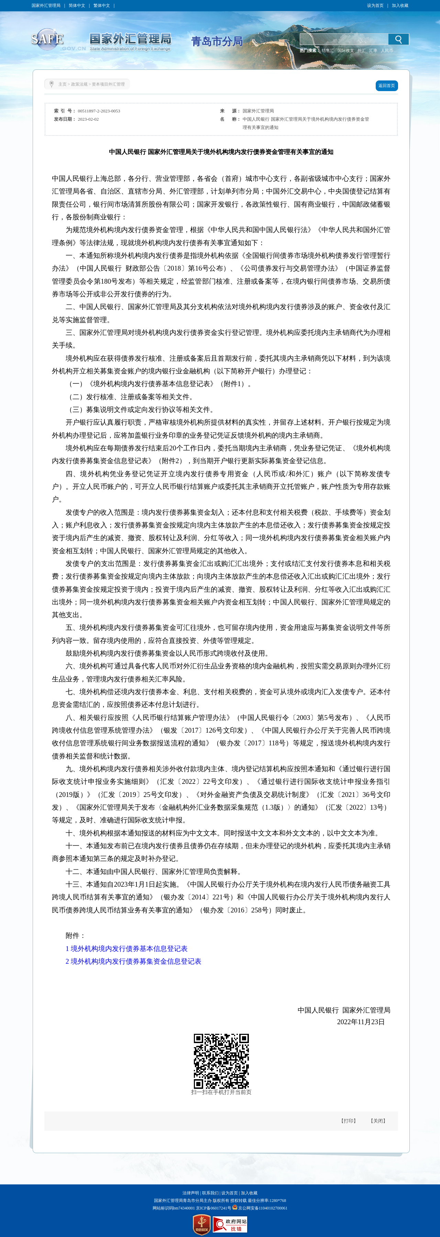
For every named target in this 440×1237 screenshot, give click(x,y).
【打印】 (348, 1121)
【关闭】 (378, 1121)
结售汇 (328, 50)
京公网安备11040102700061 (263, 1208)
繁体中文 (102, 5)
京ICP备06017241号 (213, 1208)
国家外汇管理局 (46, 5)
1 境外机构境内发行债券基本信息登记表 (127, 948)
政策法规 (79, 84)
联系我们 (210, 1193)
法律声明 (191, 1193)
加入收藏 (400, 5)
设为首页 (375, 5)
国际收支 (346, 50)
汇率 (373, 50)
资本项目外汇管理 (108, 84)
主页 (62, 84)
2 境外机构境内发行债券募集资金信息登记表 (133, 961)
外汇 (362, 50)
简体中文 (77, 5)
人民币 (387, 50)
